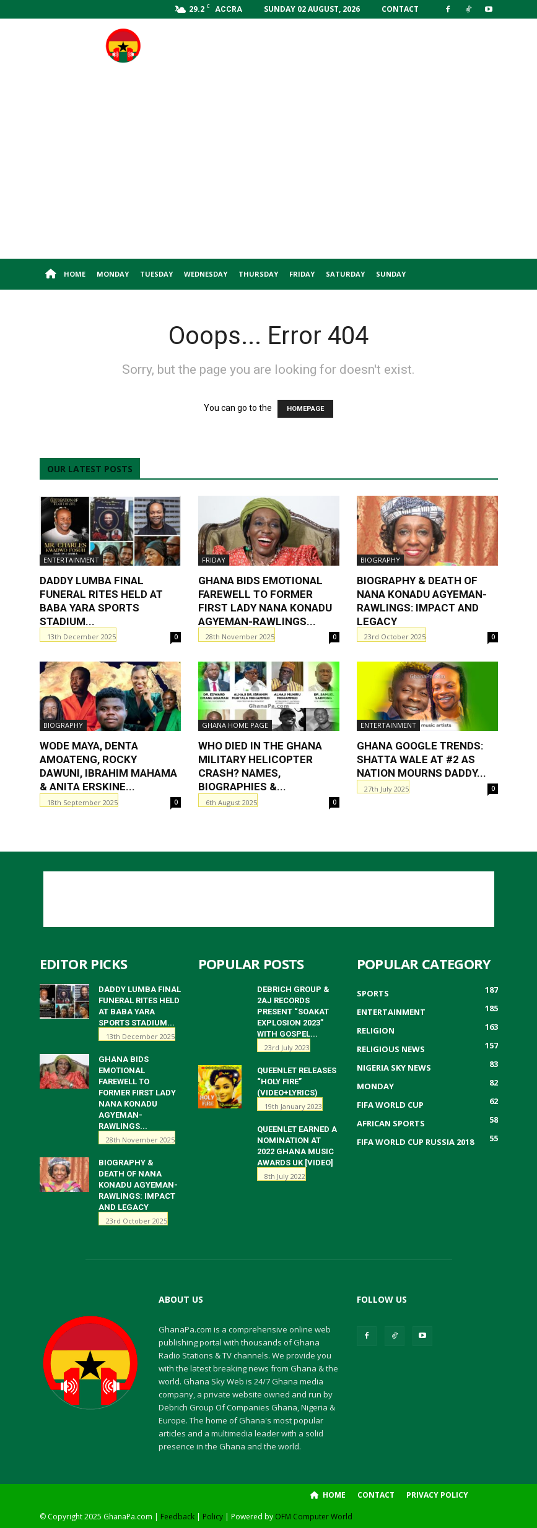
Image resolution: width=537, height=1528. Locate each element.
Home (65, 274)
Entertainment (71, 559)
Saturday (345, 273)
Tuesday (156, 273)
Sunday (391, 273)
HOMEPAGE (305, 409)
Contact (400, 9)
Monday (113, 273)
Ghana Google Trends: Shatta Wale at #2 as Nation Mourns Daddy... (421, 759)
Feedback (177, 1516)
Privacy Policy (437, 1495)
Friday (302, 273)
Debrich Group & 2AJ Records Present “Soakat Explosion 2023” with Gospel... (293, 1011)
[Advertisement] (352, 45)
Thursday (258, 273)
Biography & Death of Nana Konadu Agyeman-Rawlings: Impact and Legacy (138, 1185)
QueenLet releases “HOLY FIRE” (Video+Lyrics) (296, 1081)
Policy (213, 1516)
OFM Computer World (313, 1516)
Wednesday (205, 273)
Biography (380, 559)
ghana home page (235, 725)
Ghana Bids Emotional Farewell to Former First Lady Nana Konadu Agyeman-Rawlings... (137, 1093)
